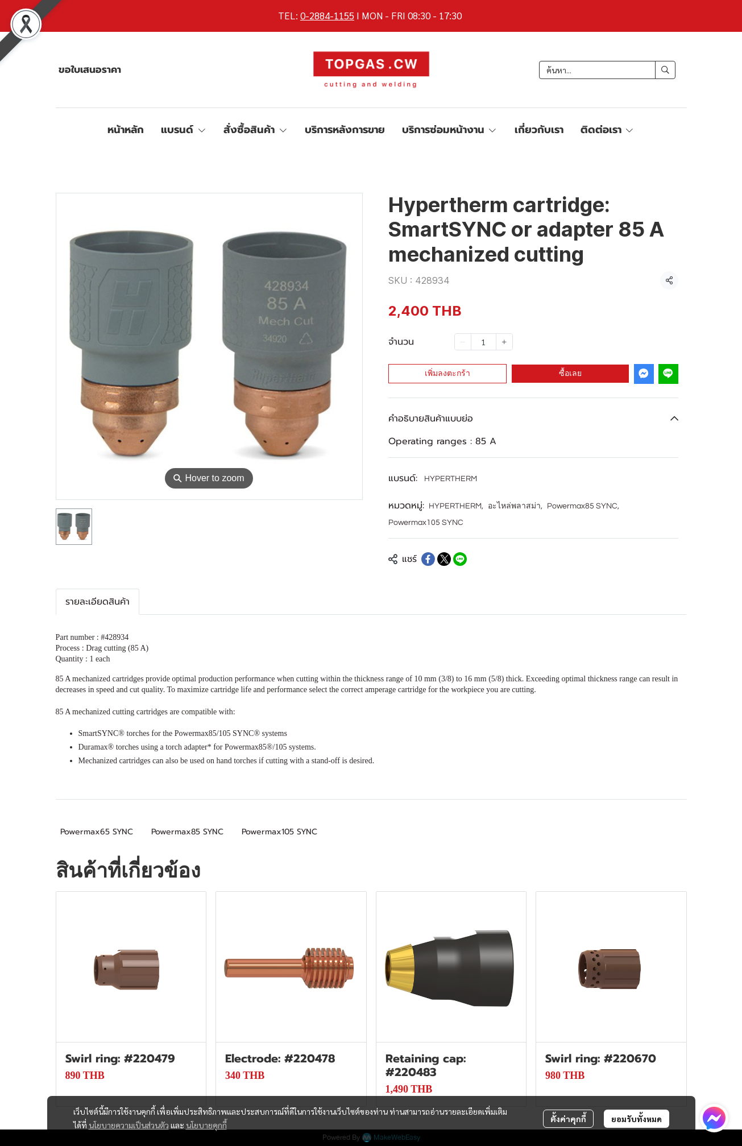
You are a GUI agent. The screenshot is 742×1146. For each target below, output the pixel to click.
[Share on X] (444, 559)
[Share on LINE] (460, 559)
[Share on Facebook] (428, 559)
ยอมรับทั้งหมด (636, 1119)
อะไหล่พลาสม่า (515, 506)
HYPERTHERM (450, 479)
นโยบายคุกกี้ (206, 1125)
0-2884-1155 (327, 15)
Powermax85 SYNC (583, 506)
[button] (607, 70)
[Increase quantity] (504, 342)
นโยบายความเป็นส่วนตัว (129, 1125)
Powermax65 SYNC (96, 832)
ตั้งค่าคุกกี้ (568, 1119)
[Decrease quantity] (463, 342)
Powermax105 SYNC (425, 523)
